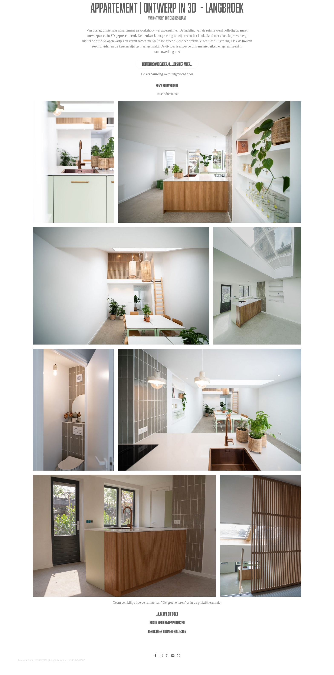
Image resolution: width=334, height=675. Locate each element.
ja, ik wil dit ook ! (167, 614)
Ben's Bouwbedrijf (167, 85)
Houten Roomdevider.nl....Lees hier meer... (167, 64)
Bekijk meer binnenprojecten (167, 622)
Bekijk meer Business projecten (167, 631)
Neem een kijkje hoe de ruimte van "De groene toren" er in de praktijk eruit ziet (167, 602)
